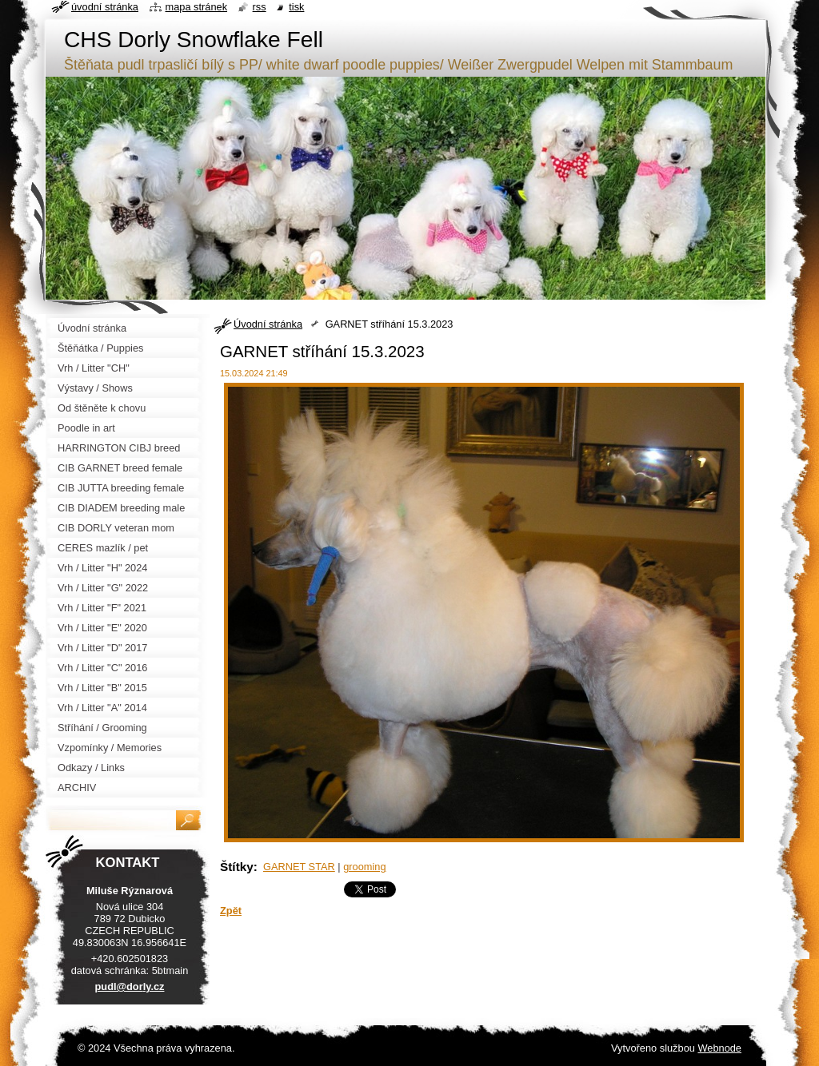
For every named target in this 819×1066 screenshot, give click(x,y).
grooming (364, 867)
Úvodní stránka (268, 324)
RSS (259, 7)
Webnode (719, 1048)
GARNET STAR (299, 867)
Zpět (231, 911)
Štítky (237, 866)
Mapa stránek (197, 7)
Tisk (296, 7)
